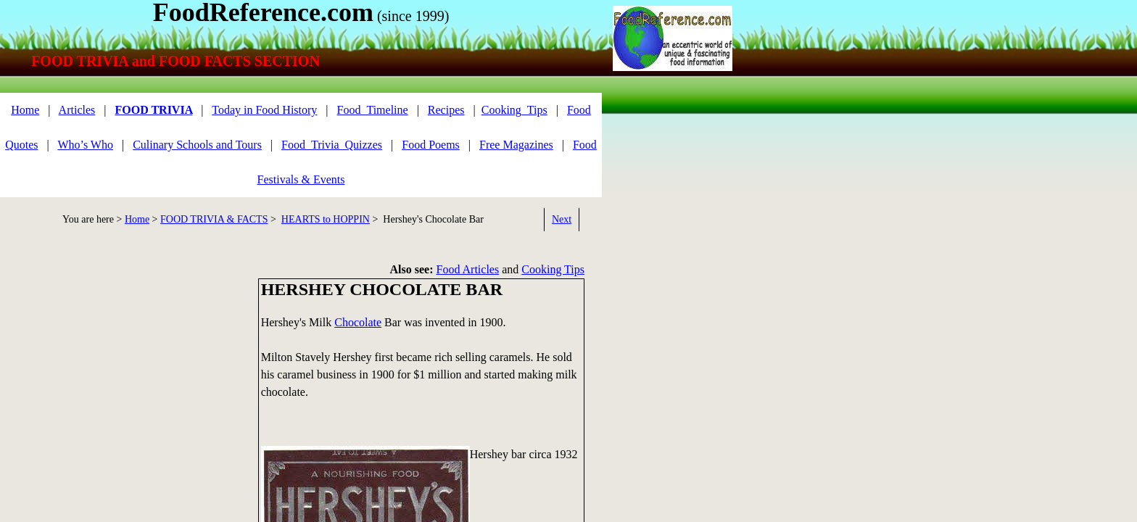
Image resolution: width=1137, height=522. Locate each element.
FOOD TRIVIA (153, 110)
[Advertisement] (123, 379)
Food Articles (468, 269)
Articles (77, 110)
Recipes (446, 110)
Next (561, 219)
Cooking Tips (552, 269)
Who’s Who (85, 144)
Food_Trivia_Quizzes (331, 144)
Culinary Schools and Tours (197, 144)
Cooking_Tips (514, 110)
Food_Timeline (372, 110)
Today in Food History (264, 110)
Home (25, 110)
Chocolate (357, 322)
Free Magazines (516, 144)
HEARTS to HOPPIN (325, 219)
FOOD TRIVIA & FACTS (214, 219)
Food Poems (431, 144)
